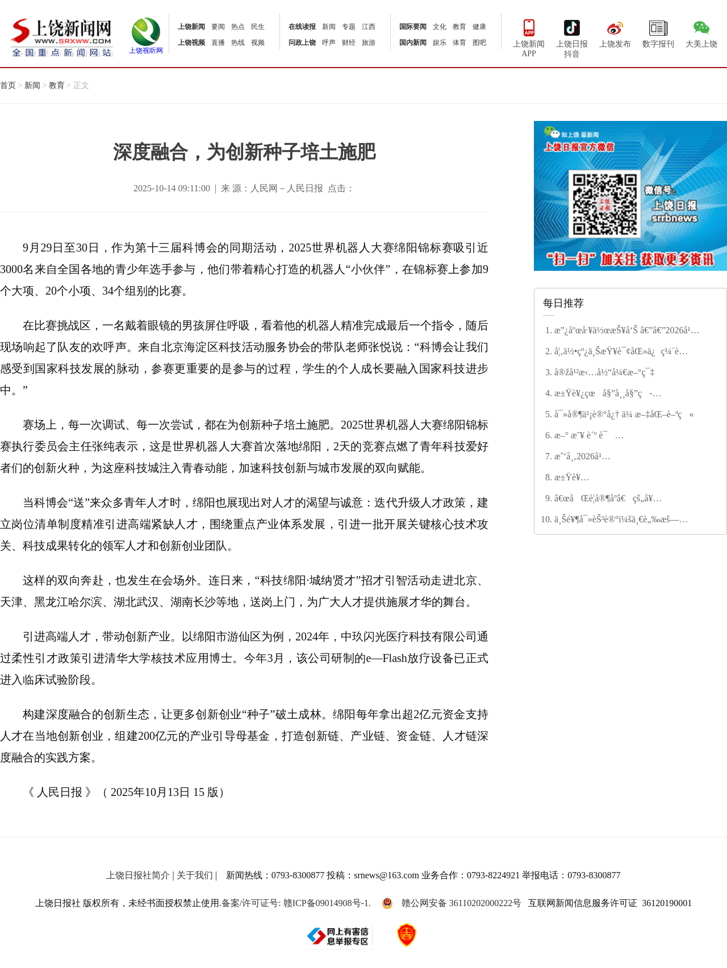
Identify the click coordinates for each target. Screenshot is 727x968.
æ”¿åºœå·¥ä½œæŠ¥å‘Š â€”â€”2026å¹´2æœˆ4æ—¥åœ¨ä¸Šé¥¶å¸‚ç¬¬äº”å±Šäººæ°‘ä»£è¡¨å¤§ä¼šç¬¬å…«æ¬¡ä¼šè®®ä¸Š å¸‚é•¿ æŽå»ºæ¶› (633, 331)
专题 (349, 27)
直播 (218, 43)
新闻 (329, 27)
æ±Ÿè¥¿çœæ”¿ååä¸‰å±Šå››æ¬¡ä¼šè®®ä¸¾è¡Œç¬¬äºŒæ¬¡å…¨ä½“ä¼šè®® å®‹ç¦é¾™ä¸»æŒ (633, 478)
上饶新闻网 (61, 36)
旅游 (368, 43)
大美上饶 (701, 32)
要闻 (218, 27)
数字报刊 (658, 32)
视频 (258, 43)
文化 (439, 27)
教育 (459, 27)
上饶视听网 (146, 47)
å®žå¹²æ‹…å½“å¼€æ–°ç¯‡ (604, 372)
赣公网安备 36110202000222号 (451, 903)
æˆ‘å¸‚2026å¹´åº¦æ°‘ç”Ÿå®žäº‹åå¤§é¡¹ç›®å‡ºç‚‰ (627, 457)
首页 (8, 85)
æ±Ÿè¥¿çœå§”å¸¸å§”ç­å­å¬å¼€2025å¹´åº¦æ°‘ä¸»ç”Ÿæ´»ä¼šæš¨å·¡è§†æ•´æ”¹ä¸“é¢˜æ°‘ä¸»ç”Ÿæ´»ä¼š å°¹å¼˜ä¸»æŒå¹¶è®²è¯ (629, 394)
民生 (258, 27)
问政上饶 (302, 43)
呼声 (329, 43)
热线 (238, 43)
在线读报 (302, 27)
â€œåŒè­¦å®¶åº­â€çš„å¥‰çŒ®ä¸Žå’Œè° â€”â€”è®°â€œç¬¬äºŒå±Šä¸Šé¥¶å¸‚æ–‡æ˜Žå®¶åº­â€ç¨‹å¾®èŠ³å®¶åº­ (626, 499)
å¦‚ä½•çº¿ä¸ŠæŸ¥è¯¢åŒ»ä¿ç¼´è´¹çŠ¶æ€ (616, 352)
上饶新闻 (191, 27)
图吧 (479, 43)
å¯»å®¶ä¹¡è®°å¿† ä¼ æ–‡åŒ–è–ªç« (623, 414)
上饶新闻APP (529, 37)
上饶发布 (615, 32)
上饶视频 (191, 43)
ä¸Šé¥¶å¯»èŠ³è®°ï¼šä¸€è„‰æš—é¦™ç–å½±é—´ (616, 520)
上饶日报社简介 (138, 875)
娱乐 (439, 43)
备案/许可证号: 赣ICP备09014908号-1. (296, 903)
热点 (238, 27)
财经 (349, 43)
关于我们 (195, 875)
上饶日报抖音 (572, 37)
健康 (479, 27)
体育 (459, 43)
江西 (368, 27)
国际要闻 (413, 27)
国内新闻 (413, 43)
